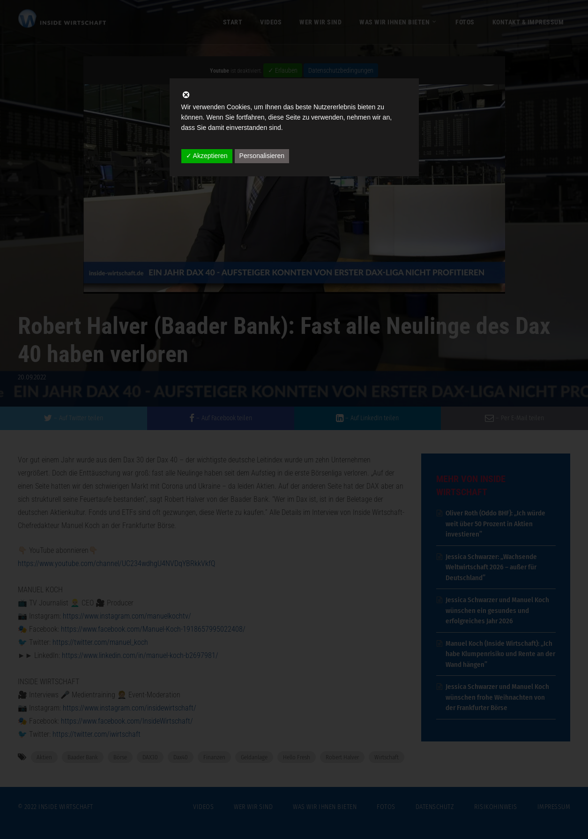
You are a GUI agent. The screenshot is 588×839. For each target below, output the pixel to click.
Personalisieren (262, 155)
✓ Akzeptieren (207, 155)
